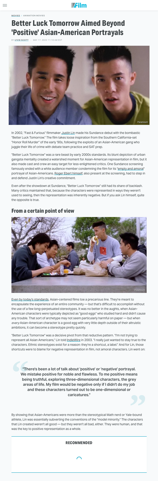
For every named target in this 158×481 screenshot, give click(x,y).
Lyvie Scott (22, 40)
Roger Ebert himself (68, 173)
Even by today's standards (30, 299)
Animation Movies (34, 16)
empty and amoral (131, 169)
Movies (15, 16)
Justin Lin (68, 133)
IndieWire (73, 340)
